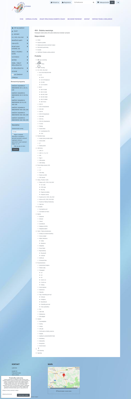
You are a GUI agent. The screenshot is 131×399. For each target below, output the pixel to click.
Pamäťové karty (41, 136)
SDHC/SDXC (42, 141)
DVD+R (41, 111)
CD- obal (43, 185)
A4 (41, 275)
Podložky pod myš (45, 304)
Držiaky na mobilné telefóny (46, 233)
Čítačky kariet (42, 145)
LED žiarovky (17, 74)
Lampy (41, 326)
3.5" (40, 170)
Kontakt (87, 19)
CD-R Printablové (45, 80)
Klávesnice (42, 289)
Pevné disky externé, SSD (43, 165)
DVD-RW (41, 109)
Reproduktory (42, 250)
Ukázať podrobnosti (7, 394)
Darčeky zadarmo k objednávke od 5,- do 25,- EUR (20, 88)
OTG (40, 155)
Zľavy (40, 64)
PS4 (40, 309)
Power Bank (42, 248)
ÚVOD (21, 19)
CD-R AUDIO (44, 84)
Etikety (42, 285)
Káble (42, 241)
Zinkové (41, 219)
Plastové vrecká (45, 194)
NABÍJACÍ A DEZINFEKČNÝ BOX (47, 336)
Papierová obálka (45, 192)
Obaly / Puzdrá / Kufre (42, 180)
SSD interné (42, 177)
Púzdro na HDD (43, 175)
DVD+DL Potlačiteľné (44, 121)
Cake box (41, 204)
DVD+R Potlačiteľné (44, 114)
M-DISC (41, 123)
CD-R (40, 75)
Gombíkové (42, 224)
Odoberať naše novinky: (17, 128)
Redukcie (43, 243)
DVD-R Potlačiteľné (44, 106)
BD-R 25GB (44, 92)
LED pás (41, 329)
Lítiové (41, 221)
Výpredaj (39, 353)
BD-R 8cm (43, 102)
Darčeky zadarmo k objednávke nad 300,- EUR (20, 119)
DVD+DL (41, 119)
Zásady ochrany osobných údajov (10, 390)
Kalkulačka (42, 341)
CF (39, 143)
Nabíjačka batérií (43, 228)
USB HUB (41, 311)
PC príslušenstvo (41, 263)
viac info (17, 144)
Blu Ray (43, 189)
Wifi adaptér (42, 316)
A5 (41, 277)
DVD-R (41, 104)
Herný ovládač (42, 236)
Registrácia (66, 2)
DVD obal (43, 187)
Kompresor (42, 343)
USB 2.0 (41, 150)
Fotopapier (42, 270)
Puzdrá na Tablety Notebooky (46, 202)
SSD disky (41, 172)
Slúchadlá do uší (43, 209)
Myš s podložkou (45, 307)
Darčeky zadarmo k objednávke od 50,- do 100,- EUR (19, 102)
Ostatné (39, 319)
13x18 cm (43, 282)
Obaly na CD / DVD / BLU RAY (46, 182)
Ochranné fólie (43, 260)
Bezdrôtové (44, 302)
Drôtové (43, 255)
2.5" (40, 167)
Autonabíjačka (42, 321)
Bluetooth (43, 253)
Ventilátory (41, 338)
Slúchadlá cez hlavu (44, 211)
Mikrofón (41, 292)
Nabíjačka (41, 246)
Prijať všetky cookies (23, 395)
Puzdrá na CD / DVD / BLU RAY (46, 197)
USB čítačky (42, 163)
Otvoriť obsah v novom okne (63, 391)
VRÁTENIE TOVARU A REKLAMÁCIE (102, 19)
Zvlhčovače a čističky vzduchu (46, 331)
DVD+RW (41, 116)
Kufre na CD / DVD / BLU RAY (46, 199)
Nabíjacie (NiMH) (43, 226)
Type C (40, 158)
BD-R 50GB (44, 89)
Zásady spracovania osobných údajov (52, 19)
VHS (42, 133)
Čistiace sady (42, 268)
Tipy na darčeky (42, 60)
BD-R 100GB (44, 99)
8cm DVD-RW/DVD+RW (45, 72)
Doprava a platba (31, 19)
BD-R (40, 87)
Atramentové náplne (44, 265)
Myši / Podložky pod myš (45, 294)
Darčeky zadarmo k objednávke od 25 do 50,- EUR (20, 95)
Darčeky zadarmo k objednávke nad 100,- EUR (20, 109)
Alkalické (41, 216)
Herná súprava (42, 287)
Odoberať (15, 149)
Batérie (39, 214)
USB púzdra (42, 160)
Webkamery (42, 314)
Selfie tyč (41, 258)
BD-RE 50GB (44, 97)
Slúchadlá (39, 206)
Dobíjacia (43, 299)
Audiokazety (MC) (45, 131)
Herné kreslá (42, 346)
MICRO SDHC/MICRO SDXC (45, 138)
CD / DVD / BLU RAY (42, 70)
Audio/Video (42, 128)
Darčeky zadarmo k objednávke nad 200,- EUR (20, 114)
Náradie (41, 333)
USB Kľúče (40, 148)
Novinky (41, 67)
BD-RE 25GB (44, 94)
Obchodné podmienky (74, 19)
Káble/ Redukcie (43, 238)
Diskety (41, 126)
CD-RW (43, 82)
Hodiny (41, 324)
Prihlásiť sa (55, 2)
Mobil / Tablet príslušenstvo (44, 231)
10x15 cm (43, 280)
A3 (41, 272)
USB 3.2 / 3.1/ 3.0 (43, 153)
